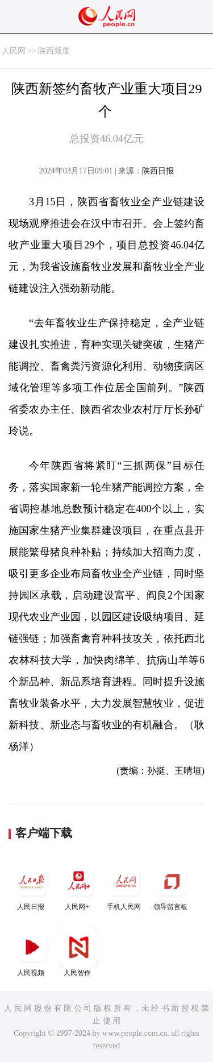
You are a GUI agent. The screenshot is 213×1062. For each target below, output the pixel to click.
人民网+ (78, 886)
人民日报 (32, 886)
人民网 (14, 51)
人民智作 (78, 952)
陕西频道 (54, 51)
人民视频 (32, 952)
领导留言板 (171, 886)
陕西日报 (158, 171)
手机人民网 (125, 886)
